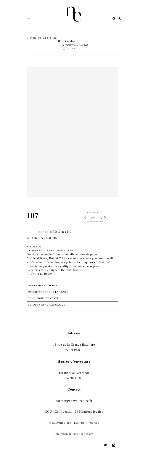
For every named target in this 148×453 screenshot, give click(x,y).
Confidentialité (65, 411)
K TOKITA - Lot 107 (75, 45)
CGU (48, 411)
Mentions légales (91, 411)
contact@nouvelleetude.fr (74, 400)
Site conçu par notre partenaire (74, 433)
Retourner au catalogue (47, 304)
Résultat (70, 41)
